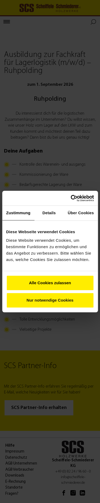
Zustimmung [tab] (18, 212)
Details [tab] (49, 212)
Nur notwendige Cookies (50, 300)
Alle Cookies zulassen (50, 282)
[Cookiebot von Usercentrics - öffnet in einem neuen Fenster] (71, 198)
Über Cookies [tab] (81, 212)
